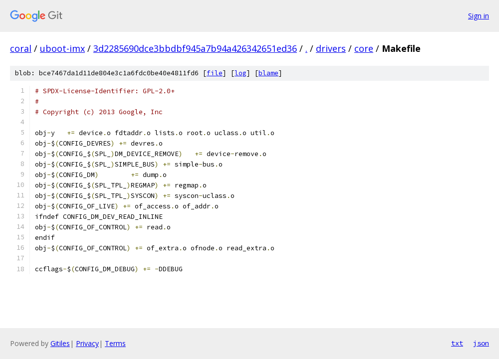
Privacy (87, 343)
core (363, 48)
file (215, 73)
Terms (115, 343)
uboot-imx (62, 48)
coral (20, 48)
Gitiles (60, 343)
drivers (331, 48)
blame (268, 73)
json (481, 343)
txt (457, 343)
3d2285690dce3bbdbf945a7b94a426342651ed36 (195, 48)
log (241, 73)
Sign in (478, 15)
